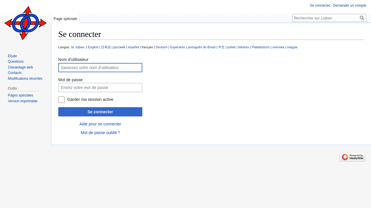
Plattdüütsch (261, 47)
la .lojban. (78, 47)
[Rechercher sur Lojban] (329, 18)
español (133, 47)
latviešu (243, 47)
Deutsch (162, 47)
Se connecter (100, 111)
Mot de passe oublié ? (100, 132)
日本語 (106, 47)
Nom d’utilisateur (73, 59)
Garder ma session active (90, 99)
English (93, 47)
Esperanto (177, 47)
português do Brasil (201, 47)
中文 (221, 47)
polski (231, 47)
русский (119, 47)
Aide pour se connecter (100, 124)
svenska (278, 47)
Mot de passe (70, 79)
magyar (292, 47)
